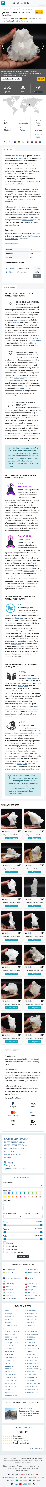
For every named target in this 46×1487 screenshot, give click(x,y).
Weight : (6, 1229)
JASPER (9, 1354)
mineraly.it (21, 1477)
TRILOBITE (9, 1392)
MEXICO (9, 1290)
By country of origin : (32, 1213)
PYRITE (30, 1372)
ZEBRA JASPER (11, 1395)
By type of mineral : (10, 1213)
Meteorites (10, 1157)
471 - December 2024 (38, 134)
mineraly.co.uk (27, 1474)
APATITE (9, 1319)
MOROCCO (10, 1287)
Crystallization (27, 9)
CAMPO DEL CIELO (12, 1331)
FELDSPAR (31, 1342)
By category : (7, 1182)
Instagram (31, 1466)
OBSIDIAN (9, 1366)
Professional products (15, 1169)
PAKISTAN (10, 1292)
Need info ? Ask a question (11, 79)
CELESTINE (10, 1334)
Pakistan (23, 130)
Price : (5, 1222)
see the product (11, 838)
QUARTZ (31, 1374)
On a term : (7, 1205)
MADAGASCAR (33, 1287)
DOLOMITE (10, 1340)
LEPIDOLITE (10, 1360)
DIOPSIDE (31, 1337)
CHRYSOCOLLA (33, 1334)
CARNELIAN (32, 1331)
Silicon (11, 272)
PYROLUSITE (10, 1374)
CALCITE (31, 1325)
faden (6, 831)
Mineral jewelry (12, 1154)
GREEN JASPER (33, 1348)
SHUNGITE (10, 1383)
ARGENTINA (32, 1269)
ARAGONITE (32, 1319)
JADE (30, 1351)
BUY (39, 12)
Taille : (5, 1236)
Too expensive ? (38, 91)
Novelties (8, 1163)
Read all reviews (36, 1449)
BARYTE (31, 1322)
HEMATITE (9, 1351)
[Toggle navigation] (42, 3)
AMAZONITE (32, 1311)
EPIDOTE (31, 1340)
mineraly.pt (21, 1480)
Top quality (9, 1166)
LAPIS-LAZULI (32, 1357)
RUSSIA (31, 1292)
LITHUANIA (32, 1284)
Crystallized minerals (15, 1145)
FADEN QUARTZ (11, 1342)
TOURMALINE (33, 1389)
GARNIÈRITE (32, 1346)
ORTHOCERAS (32, 1366)
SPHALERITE (32, 1386)
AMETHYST (32, 1314)
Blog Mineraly (9, 1466)
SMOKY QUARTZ (33, 1383)
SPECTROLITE (10, 1386)
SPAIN (30, 1278)
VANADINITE (32, 1392)
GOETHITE (9, 1348)
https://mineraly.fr (23, 1470)
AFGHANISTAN (11, 1269)
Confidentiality (25, 1458)
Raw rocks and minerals (16, 1139)
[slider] (4, 1225)
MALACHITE (32, 1360)
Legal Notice (14, 1458)
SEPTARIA (31, 1380)
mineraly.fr (13, 1474)
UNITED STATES (33, 1295)
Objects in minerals (14, 1148)
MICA (8, 1363)
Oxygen (12, 268)
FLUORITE (9, 1346)
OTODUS (9, 1369)
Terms (6, 1458)
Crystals (15, 9)
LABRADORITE (11, 1357)
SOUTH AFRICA (11, 1298)
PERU (30, 1290)
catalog (7, 9)
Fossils (9, 1151)
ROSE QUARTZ (11, 1380)
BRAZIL (9, 1272)
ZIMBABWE (32, 1298)
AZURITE (9, 1322)
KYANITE (31, 1354)
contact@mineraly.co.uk (26, 1468)
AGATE (8, 1311)
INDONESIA (10, 1284)
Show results (23, 1257)
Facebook (21, 1466)
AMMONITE (10, 1316)
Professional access (26, 1460)
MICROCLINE (32, 1363)
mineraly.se (34, 1480)
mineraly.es (34, 1477)
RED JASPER (10, 1377)
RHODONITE (32, 1377)
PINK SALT (9, 1372)
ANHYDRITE (32, 1316)
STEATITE (9, 1389)
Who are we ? (36, 1458)
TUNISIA (9, 1295)
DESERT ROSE (11, 1337)
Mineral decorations (14, 1142)
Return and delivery (11, 1460)
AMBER (8, 1314)
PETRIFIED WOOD (34, 1369)
